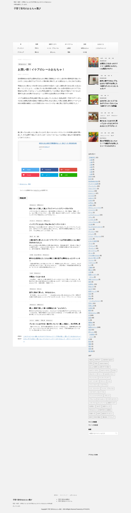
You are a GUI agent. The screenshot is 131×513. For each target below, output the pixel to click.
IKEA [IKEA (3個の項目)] (90, 363)
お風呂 (69, 48)
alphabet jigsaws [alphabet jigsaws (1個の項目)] (108, 359)
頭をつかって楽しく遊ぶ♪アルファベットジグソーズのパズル (51, 208)
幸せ (89, 296)
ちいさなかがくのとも (95, 227)
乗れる (37, 52)
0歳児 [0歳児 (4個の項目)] (91, 359)
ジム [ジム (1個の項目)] (109, 381)
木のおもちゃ (23, 184)
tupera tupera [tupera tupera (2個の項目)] (104, 363)
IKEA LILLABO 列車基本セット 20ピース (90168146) (58, 143)
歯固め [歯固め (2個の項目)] (109, 410)
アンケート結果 (93, 184)
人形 (89, 272)
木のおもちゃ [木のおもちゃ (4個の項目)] (93, 410)
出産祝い (91, 284)
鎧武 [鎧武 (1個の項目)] (90, 417)
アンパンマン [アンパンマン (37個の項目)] (93, 377)
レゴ (89, 265)
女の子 (90, 289)
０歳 (90, 160)
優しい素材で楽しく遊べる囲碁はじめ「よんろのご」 (48, 308)
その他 (85, 52)
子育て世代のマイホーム (65, 501)
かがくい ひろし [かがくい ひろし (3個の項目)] (94, 370)
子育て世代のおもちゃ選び (27, 9)
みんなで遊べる (93, 258)
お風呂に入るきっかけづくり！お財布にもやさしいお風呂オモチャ (108, 66)
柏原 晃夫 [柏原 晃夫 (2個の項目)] (102, 410)
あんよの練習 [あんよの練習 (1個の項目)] (93, 367)
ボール (90, 253)
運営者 (56, 495)
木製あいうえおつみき (37, 277)
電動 (69, 52)
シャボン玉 (91, 219)
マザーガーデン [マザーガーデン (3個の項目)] (112, 399)
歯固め (90, 322)
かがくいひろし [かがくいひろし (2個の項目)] (105, 370)
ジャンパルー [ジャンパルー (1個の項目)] (93, 385)
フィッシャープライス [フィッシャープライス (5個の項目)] (95, 395)
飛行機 (90, 351)
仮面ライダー (53, 44)
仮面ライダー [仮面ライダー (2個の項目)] (112, 402)
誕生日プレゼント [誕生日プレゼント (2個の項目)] (107, 413)
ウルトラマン (92, 188)
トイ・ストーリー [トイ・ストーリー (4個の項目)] (94, 388)
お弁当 (90, 200)
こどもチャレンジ (101, 48)
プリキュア (21, 52)
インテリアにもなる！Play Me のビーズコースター (47, 224)
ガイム (91, 277)
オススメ (91, 191)
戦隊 (37, 44)
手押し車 (91, 306)
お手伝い (91, 203)
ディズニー (21, 48)
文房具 (90, 308)
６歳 (90, 174)
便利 (89, 282)
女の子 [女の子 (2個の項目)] (99, 406)
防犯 (89, 341)
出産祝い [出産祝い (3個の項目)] (91, 406)
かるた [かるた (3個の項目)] (114, 370)
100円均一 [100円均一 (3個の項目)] (98, 359)
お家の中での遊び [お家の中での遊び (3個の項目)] (104, 367)
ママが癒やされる (94, 255)
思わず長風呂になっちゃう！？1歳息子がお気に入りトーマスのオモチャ (109, 143)
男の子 (90, 325)
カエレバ (46, 147)
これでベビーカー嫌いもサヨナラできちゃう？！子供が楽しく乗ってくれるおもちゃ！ (52, 336)
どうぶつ (91, 234)
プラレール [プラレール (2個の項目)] (92, 399)
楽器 (85, 44)
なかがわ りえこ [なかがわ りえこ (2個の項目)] (109, 374)
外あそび (91, 286)
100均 (90, 176)
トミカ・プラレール (53, 48)
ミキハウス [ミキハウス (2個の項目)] (92, 402)
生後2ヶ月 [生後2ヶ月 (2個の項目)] (92, 413)
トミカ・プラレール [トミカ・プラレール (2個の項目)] (107, 388)
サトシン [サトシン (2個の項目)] (103, 381)
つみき (90, 229)
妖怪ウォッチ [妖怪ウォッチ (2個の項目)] (107, 406)
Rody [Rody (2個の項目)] (95, 363)
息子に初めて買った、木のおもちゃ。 (42, 292)
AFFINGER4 (86, 509)
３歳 (90, 167)
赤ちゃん (52, 52)
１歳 (90, 162)
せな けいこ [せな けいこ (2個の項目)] (92, 374)
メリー (91, 337)
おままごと (101, 44)
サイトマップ (63, 495)
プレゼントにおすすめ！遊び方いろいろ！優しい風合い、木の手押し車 (54, 324)
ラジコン (91, 260)
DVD (89, 179)
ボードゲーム (69, 44)
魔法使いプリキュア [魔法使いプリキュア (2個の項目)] (108, 417)
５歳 (90, 172)
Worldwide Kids (93, 181)
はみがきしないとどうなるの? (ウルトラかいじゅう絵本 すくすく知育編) (109, 103)
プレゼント (91, 248)
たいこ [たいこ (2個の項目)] (100, 374)
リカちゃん (91, 262)
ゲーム (90, 212)
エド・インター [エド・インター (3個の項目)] (93, 381)
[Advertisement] (65, 27)
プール (90, 243)
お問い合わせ (73, 495)
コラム (90, 217)
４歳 (90, 169)
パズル (90, 239)
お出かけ (91, 198)
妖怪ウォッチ (92, 291)
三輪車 (90, 267)
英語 (89, 329)
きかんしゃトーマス (94, 207)
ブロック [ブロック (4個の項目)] (107, 395)
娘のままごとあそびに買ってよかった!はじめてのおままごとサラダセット (109, 123)
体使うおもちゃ (93, 279)
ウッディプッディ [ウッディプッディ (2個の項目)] (104, 377)
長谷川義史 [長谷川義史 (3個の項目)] (97, 417)
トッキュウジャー (95, 301)
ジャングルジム (93, 222)
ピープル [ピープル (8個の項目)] (101, 392)
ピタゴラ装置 (92, 241)
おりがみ (91, 196)
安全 (89, 294)
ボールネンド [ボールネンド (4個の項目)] (102, 399)
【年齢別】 (91, 157)
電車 (29, 184)
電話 (89, 346)
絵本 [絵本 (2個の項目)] (98, 413)
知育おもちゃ (85, 48)
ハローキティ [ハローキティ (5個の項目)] (93, 392)
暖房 (89, 310)
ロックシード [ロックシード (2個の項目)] (102, 402)
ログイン (38, 190)
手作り (37, 48)
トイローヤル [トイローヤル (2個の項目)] (103, 385)
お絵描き (92, 334)
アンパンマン (92, 186)
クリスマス (91, 210)
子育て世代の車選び (64, 499)
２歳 (90, 164)
